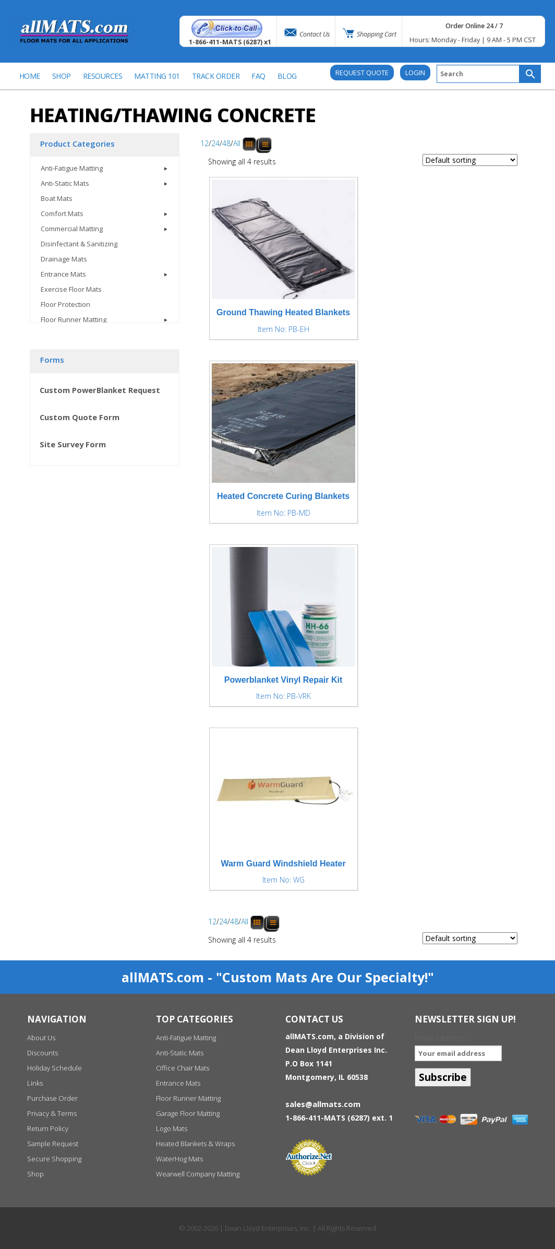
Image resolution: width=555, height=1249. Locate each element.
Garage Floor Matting (188, 1113)
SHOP (61, 76)
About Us (41, 1037)
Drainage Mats (64, 259)
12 (204, 143)
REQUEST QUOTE (362, 72)
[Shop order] (470, 160)
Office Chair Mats (182, 1068)
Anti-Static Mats (65, 183)
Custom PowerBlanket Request (100, 390)
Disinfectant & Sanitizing (79, 243)
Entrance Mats (63, 274)
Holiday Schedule (54, 1068)
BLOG (287, 76)
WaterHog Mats (179, 1158)
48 (226, 143)
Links (35, 1083)
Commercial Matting (72, 228)
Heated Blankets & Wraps (195, 1143)
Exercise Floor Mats (71, 289)
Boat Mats (57, 198)
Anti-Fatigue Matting (72, 168)
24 (215, 143)
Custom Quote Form (79, 417)
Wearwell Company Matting (197, 1174)
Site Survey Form (73, 444)
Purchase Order (52, 1098)
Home (29, 76)
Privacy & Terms (52, 1113)
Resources (103, 76)
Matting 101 (157, 76)
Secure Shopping (54, 1158)
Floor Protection (65, 304)
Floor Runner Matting (73, 319)
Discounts (42, 1052)
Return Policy (47, 1128)
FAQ (258, 76)
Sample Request (52, 1143)
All (236, 143)
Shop (35, 1174)
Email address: (458, 1046)
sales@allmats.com (322, 1104)
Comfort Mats (62, 213)
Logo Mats (171, 1128)
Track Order (216, 76)
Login (415, 72)
